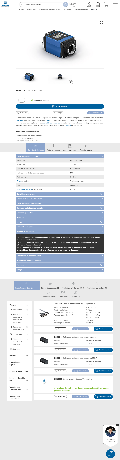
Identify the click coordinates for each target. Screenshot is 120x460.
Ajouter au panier (60, 106)
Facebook (83, 426)
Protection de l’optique (18, 363)
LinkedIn (82, 422)
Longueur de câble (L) (18, 379)
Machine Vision (31, 9)
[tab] (60, 156)
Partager (58, 113)
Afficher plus (15, 349)
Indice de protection (18, 371)
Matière (18, 356)
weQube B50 (68, 9)
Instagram (83, 435)
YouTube (82, 431)
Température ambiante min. (18, 397)
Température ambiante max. (18, 388)
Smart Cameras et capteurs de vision (50, 9)
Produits (21, 9)
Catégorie (18, 305)
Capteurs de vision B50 (82, 9)
